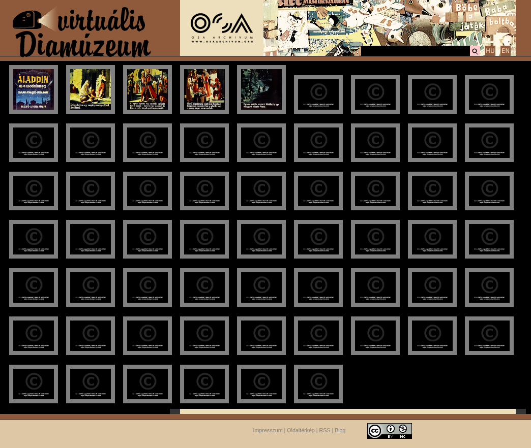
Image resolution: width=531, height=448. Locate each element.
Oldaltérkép (301, 430)
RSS (325, 430)
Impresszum (268, 430)
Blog (340, 430)
